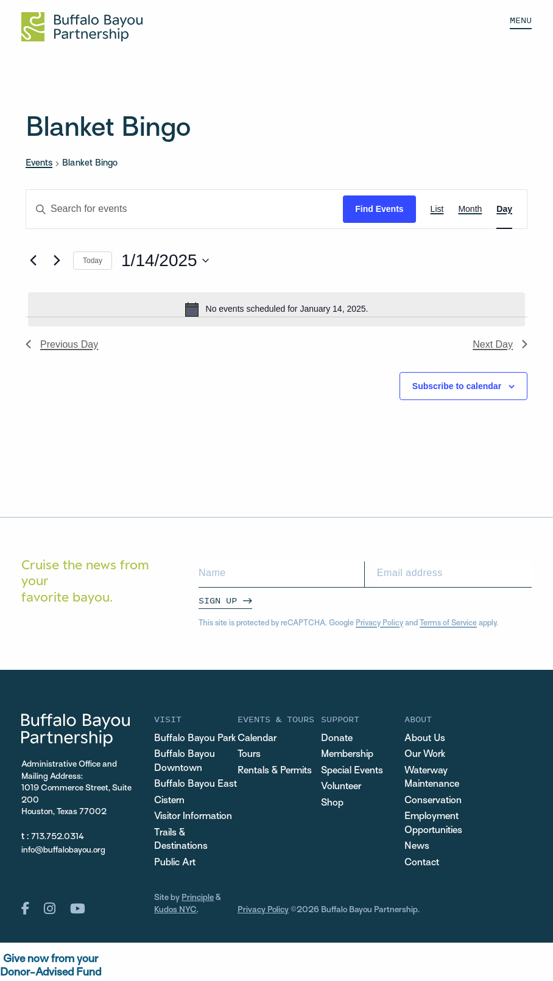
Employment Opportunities (433, 823)
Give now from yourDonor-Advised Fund (50, 966)
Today (92, 260)
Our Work (424, 754)
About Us (424, 739)
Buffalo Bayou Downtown (184, 761)
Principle (197, 898)
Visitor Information (193, 816)
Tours (249, 754)
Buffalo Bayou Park (195, 739)
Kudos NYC (175, 910)
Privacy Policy (379, 623)
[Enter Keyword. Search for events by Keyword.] (184, 209)
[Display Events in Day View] (504, 209)
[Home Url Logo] (82, 26)
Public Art (174, 863)
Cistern (169, 801)
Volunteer (341, 787)
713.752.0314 (57, 837)
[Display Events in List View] (437, 209)
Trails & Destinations (181, 840)
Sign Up (218, 600)
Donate (337, 739)
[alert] (276, 309)
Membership (347, 754)
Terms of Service (448, 623)
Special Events (352, 771)
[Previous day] (33, 260)
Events (39, 163)
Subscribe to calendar (456, 386)
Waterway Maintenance (431, 778)
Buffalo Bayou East (195, 784)
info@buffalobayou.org (63, 850)
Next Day (500, 344)
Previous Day (62, 344)
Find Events (379, 209)
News (416, 846)
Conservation (433, 801)
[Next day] (56, 260)
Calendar (257, 739)
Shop (332, 803)
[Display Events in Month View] (470, 209)
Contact (421, 863)
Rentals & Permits (275, 771)
